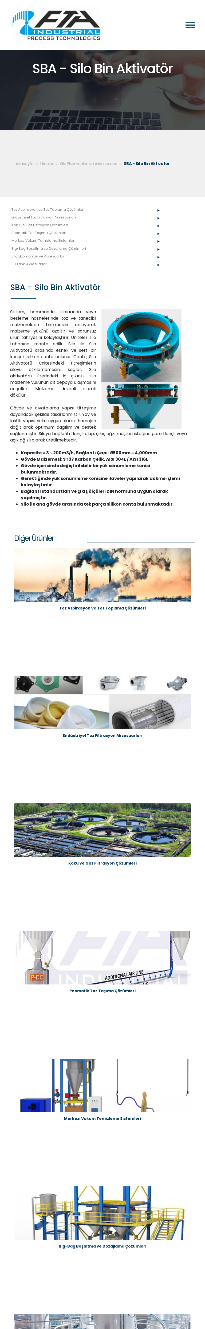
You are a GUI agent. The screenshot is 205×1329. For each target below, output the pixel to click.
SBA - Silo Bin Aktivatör (147, 163)
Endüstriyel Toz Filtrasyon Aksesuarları (43, 217)
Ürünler (46, 163)
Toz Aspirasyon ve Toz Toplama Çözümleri (47, 209)
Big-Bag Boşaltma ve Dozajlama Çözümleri (48, 248)
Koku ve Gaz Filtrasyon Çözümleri (39, 225)
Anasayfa (24, 163)
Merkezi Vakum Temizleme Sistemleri (43, 240)
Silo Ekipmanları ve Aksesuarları (88, 163)
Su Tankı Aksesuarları (29, 264)
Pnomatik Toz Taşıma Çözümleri (38, 232)
